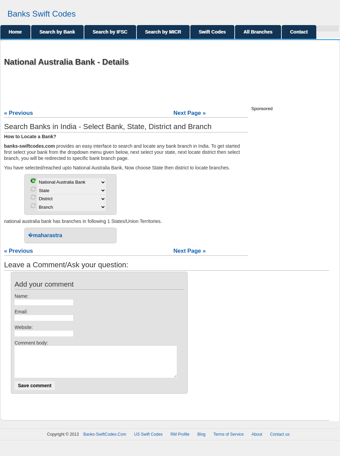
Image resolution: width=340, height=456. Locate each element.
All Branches (258, 32)
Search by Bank (57, 32)
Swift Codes (212, 32)
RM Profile (179, 440)
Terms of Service (228, 440)
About (257, 440)
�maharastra (45, 235)
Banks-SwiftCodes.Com (104, 440)
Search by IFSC (110, 32)
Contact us (280, 440)
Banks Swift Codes (41, 13)
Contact (299, 32)
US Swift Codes (148, 440)
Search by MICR (163, 32)
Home (15, 32)
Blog (201, 440)
